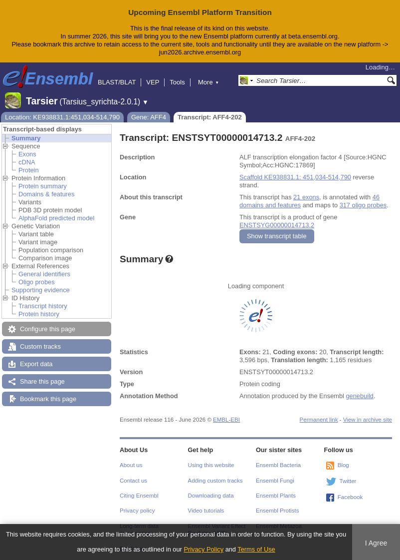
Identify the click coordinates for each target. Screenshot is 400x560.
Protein (28, 170)
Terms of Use (256, 549)
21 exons (306, 197)
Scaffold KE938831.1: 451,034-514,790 (295, 177)
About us (131, 465)
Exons (27, 154)
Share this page (42, 381)
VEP (152, 82)
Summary (25, 138)
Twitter (348, 481)
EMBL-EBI (226, 420)
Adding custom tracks (215, 481)
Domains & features (46, 194)
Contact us (133, 481)
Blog (343, 465)
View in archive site (367, 420)
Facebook (350, 497)
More (208, 82)
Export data (36, 364)
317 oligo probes (363, 205)
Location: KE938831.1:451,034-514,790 (62, 117)
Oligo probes (36, 282)
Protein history (38, 314)
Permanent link (319, 420)
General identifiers (44, 274)
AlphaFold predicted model (56, 218)
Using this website (211, 465)
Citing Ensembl (139, 496)
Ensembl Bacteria (278, 465)
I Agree (376, 543)
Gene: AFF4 (148, 117)
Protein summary (42, 186)
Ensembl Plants (276, 496)
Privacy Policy (203, 549)
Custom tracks (40, 346)
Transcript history (42, 306)
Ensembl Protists (277, 511)
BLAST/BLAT (117, 82)
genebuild (360, 396)
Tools (177, 82)
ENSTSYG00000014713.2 (276, 225)
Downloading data (211, 496)
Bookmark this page (48, 399)
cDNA (26, 162)
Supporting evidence (40, 290)
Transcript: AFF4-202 (210, 117)
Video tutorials (206, 511)
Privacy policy (137, 511)
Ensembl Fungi (275, 481)
